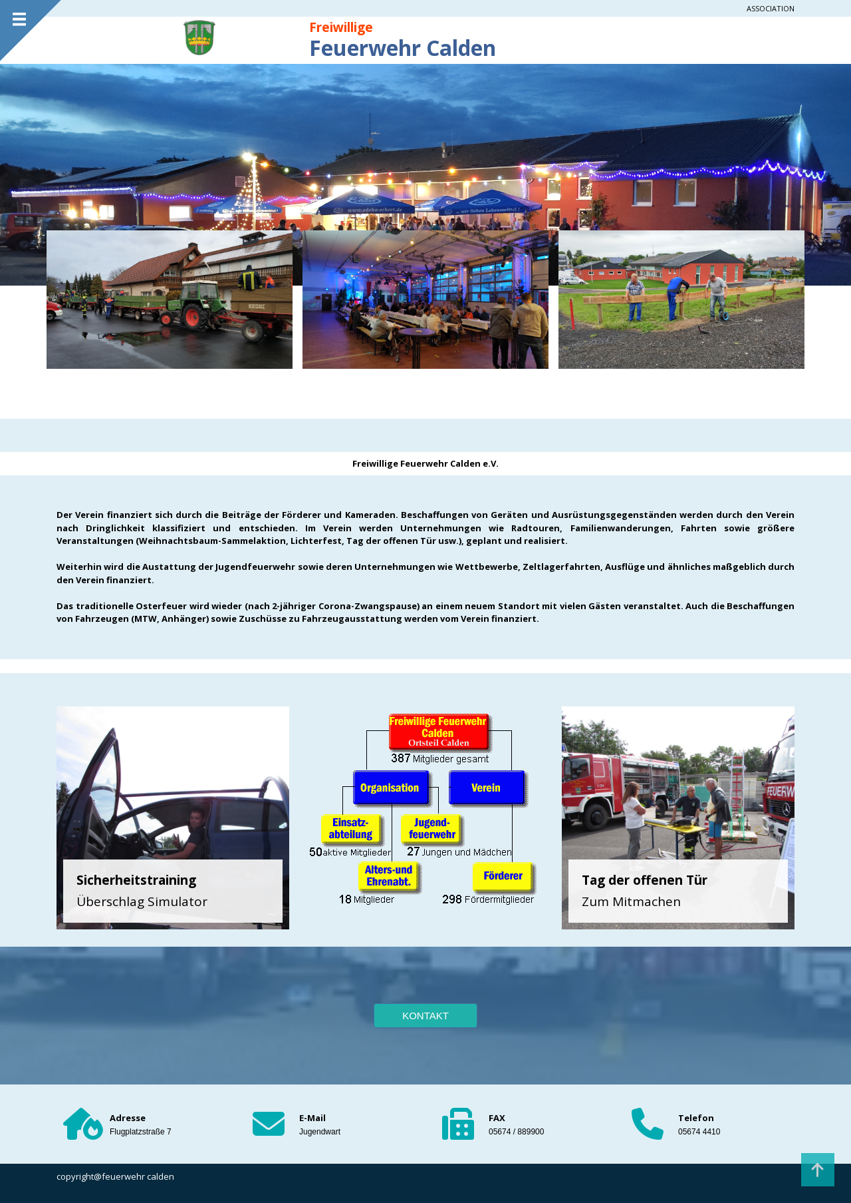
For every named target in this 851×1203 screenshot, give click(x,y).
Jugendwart (319, 1131)
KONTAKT (425, 1015)
